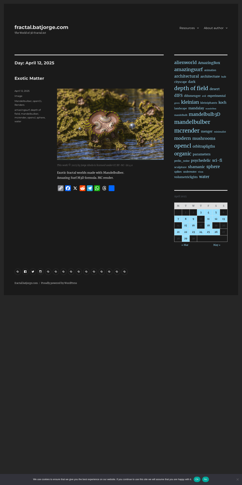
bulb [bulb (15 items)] (223, 76)
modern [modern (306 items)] (182, 138)
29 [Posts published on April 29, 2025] (185, 238)
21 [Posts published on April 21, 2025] (178, 232)
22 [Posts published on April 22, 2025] (185, 232)
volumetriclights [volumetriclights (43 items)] (186, 177)
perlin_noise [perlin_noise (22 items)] (181, 160)
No (205, 479)
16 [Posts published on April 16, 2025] (193, 225)
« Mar (185, 245)
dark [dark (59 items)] (191, 82)
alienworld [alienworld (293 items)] (185, 62)
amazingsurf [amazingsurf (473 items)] (188, 69)
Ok (197, 479)
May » (216, 245)
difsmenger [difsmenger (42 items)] (192, 96)
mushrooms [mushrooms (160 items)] (203, 138)
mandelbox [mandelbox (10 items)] (210, 109)
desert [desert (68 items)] (215, 89)
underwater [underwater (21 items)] (190, 171)
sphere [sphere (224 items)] (213, 166)
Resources (187, 28)
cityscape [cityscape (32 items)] (180, 82)
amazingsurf (22, 109)
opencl (31, 117)
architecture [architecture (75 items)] (210, 76)
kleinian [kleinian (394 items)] (190, 102)
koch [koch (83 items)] (222, 102)
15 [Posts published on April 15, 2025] (185, 225)
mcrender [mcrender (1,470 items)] (186, 130)
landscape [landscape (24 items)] (180, 108)
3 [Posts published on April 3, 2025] (200, 212)
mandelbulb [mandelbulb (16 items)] (180, 115)
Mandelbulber (23, 101)
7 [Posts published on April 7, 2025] (178, 218)
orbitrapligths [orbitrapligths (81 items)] (204, 146)
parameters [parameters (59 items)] (202, 154)
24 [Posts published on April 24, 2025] (200, 232)
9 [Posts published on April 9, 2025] (193, 218)
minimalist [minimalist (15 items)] (220, 131)
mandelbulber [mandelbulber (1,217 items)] (192, 122)
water (18, 121)
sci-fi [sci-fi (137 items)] (217, 160)
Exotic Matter (29, 78)
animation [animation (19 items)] (210, 70)
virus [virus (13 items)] (200, 172)
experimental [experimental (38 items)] (216, 96)
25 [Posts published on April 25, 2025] (208, 232)
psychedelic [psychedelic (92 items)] (201, 160)
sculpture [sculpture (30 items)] (180, 167)
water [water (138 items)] (204, 176)
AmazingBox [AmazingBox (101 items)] (209, 63)
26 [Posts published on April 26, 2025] (216, 232)
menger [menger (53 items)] (207, 131)
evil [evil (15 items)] (204, 96)
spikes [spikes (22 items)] (178, 171)
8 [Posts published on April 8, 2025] (185, 218)
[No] (237, 479)
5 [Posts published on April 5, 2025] (216, 212)
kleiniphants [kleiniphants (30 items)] (208, 102)
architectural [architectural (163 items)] (186, 76)
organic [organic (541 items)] (182, 154)
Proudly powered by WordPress (59, 283)
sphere (41, 117)
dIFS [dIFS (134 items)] (178, 95)
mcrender (20, 117)
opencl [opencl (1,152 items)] (182, 146)
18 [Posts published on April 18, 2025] (208, 225)
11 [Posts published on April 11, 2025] (208, 218)
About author (213, 28)
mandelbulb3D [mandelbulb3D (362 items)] (204, 114)
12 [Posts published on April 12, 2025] (216, 218)
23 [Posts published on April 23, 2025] (193, 232)
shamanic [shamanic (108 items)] (196, 167)
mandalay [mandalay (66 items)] (196, 108)
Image (18, 95)
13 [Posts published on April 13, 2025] (223, 218)
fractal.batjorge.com (41, 27)
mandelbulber (29, 113)
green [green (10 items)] (177, 103)
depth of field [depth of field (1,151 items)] (191, 88)
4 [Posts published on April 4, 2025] (208, 212)
